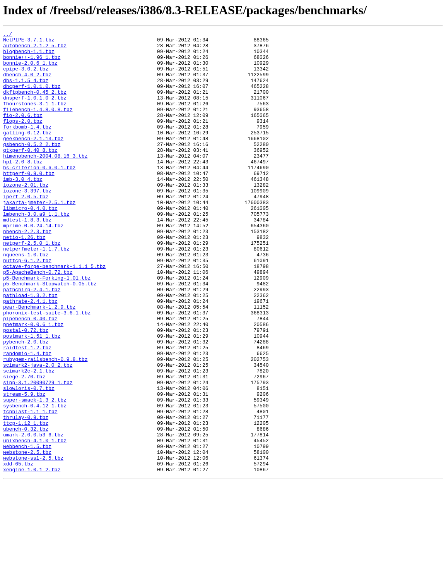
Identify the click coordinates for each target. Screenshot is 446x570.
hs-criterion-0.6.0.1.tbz (39, 195)
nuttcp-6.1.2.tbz (27, 306)
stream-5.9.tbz (24, 467)
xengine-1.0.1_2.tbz (31, 557)
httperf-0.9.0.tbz (29, 202)
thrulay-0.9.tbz (25, 494)
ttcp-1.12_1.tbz (25, 501)
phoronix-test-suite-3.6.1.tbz (47, 369)
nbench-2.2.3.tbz (27, 271)
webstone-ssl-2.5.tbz (33, 543)
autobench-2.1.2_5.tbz (35, 48)
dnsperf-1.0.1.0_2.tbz (35, 111)
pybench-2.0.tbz (25, 404)
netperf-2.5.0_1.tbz (31, 285)
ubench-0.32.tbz (25, 508)
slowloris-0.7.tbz (29, 460)
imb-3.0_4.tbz (22, 209)
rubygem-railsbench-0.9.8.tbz (45, 425)
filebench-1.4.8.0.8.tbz (37, 125)
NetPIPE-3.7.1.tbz (29, 41)
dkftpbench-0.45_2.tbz (35, 104)
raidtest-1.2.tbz (27, 411)
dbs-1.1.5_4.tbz (25, 90)
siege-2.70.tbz (24, 446)
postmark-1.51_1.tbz (31, 397)
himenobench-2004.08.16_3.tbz (45, 181)
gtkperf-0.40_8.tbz (30, 174)
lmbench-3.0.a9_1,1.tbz (36, 250)
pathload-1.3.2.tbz (30, 348)
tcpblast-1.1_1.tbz (30, 487)
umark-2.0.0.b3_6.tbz (33, 515)
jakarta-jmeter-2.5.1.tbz (39, 236)
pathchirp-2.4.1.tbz (31, 341)
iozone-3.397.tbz (27, 223)
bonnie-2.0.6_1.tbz (30, 69)
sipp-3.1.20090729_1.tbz (37, 453)
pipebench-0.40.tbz (30, 376)
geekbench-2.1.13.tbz (33, 160)
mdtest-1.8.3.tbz (27, 257)
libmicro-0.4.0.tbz (30, 243)
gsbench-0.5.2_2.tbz (31, 167)
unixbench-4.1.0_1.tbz (35, 522)
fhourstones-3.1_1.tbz (35, 118)
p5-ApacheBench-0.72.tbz (37, 320)
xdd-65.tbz (18, 550)
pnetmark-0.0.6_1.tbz (33, 383)
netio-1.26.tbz (24, 278)
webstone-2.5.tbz (27, 536)
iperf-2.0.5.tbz (25, 230)
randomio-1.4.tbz (27, 418)
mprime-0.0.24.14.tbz (33, 264)
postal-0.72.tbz (25, 390)
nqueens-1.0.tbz (25, 299)
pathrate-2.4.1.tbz (30, 355)
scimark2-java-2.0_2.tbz (37, 432)
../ (7, 34)
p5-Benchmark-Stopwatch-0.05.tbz (50, 334)
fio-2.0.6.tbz (22, 132)
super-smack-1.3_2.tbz (35, 473)
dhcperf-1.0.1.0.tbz (31, 97)
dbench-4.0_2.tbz (27, 83)
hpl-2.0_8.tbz (22, 188)
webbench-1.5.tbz (27, 529)
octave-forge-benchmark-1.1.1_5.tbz (54, 313)
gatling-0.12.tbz (27, 153)
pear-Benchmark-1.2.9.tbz (39, 362)
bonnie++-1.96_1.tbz (31, 62)
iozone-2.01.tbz (25, 216)
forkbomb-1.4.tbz (27, 146)
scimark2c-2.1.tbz (29, 439)
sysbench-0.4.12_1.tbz (35, 480)
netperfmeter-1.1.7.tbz (36, 292)
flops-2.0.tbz (22, 139)
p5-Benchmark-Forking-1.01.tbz (47, 327)
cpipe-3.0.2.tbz (25, 76)
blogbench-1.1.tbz (29, 55)
